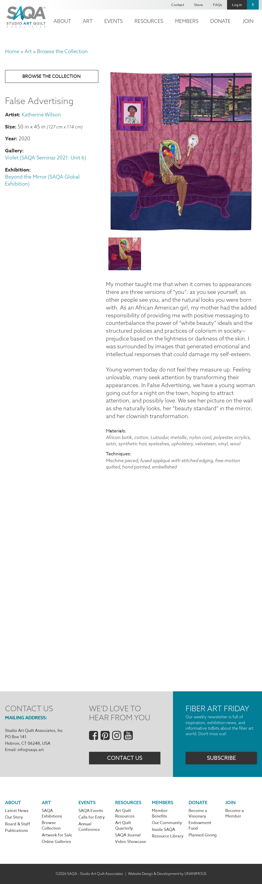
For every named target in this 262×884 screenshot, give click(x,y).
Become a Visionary (198, 813)
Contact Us (124, 758)
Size (10, 126)
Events (113, 21)
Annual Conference (89, 827)
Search (253, 5)
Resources (149, 21)
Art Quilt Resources (125, 813)
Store (198, 4)
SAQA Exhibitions (52, 813)
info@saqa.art (31, 750)
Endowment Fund (200, 825)
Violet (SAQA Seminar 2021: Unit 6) (45, 157)
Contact (177, 4)
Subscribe (221, 758)
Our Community (167, 823)
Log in (237, 4)
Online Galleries (56, 842)
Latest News (16, 811)
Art (88, 21)
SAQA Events (90, 811)
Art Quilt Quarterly (124, 825)
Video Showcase (130, 842)
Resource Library (168, 836)
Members (186, 21)
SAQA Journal (128, 835)
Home (12, 51)
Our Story (14, 817)
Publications (16, 831)
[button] (181, 230)
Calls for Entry (91, 817)
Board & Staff (17, 824)
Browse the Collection (62, 51)
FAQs (217, 4)
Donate (220, 21)
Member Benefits (160, 813)
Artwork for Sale (57, 835)
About (62, 21)
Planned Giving (203, 835)
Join (247, 21)
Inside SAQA (163, 830)
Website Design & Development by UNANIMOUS (167, 873)
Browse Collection (51, 825)
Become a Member (234, 813)
